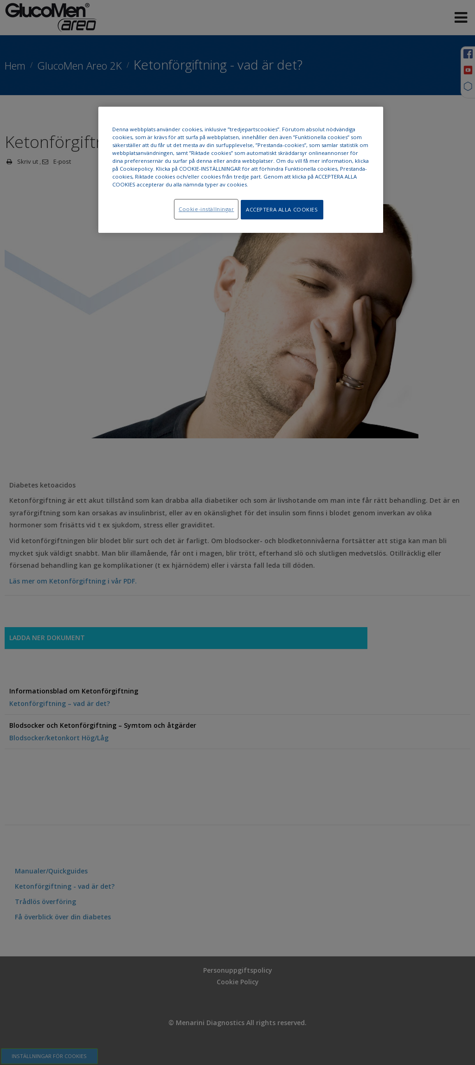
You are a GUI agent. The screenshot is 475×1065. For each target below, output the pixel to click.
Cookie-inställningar (203, 208)
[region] (240, 170)
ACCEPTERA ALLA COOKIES (282, 209)
